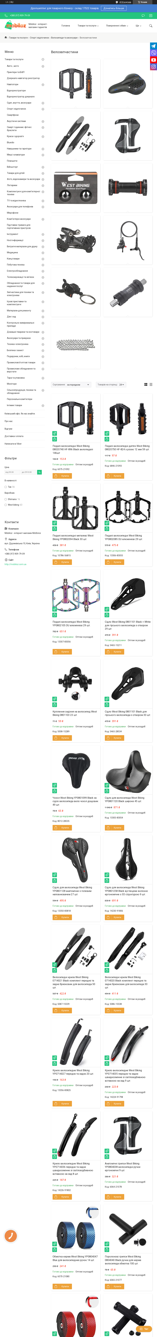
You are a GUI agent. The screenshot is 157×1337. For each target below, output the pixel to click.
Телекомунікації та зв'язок (20, 277)
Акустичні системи (16, 121)
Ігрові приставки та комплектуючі (16, 303)
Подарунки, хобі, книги (18, 356)
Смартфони (13, 115)
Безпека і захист (15, 350)
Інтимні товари (14, 405)
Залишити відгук (143, 15)
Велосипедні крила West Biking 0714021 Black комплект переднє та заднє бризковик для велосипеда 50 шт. (74, 982)
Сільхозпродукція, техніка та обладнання (21, 391)
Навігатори (12, 84)
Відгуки (8, 429)
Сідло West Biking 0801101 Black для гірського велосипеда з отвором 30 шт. (128, 713)
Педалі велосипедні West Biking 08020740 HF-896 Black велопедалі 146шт (73, 449)
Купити (65, 476)
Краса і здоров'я (15, 136)
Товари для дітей (15, 173)
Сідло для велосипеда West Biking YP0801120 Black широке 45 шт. (124, 799)
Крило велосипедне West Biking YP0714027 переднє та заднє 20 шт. (73, 1072)
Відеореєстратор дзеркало (21, 96)
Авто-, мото (13, 66)
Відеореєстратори (16, 90)
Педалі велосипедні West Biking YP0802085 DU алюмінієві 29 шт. (124, 537)
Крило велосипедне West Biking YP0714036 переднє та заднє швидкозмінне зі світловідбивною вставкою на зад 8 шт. (73, 1168)
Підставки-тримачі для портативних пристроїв (19, 226)
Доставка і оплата (14, 436)
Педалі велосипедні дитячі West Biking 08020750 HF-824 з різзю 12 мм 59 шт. (127, 448)
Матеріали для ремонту (19, 310)
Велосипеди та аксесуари (64, 37)
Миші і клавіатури (16, 154)
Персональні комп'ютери (19, 399)
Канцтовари (13, 258)
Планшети (12, 161)
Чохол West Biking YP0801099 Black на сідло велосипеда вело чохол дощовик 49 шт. (75, 801)
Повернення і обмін (116, 25)
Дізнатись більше (113, 8)
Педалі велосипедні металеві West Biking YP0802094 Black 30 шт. (73, 537)
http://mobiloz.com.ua (15, 564)
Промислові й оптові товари (21, 362)
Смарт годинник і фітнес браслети (19, 128)
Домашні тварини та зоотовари (23, 332)
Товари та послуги (87, 25)
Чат (144, 1329)
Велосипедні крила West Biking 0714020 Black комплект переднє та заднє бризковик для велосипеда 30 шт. (126, 982)
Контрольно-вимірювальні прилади (20, 324)
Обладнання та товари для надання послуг (21, 284)
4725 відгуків (125, 2)
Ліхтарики (12, 185)
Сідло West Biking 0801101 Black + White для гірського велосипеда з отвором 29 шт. (128, 625)
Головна (66, 25)
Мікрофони (12, 213)
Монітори (12, 384)
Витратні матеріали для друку (22, 246)
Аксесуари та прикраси (19, 338)
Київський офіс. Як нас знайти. (20, 413)
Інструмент (12, 234)
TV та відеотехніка (16, 200)
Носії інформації (15, 240)
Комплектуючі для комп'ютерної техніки (23, 193)
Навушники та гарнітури (19, 148)
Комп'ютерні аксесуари (19, 219)
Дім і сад (11, 316)
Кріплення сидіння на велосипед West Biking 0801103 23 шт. (75, 713)
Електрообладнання (17, 271)
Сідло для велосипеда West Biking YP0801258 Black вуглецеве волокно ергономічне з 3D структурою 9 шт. (126, 891)
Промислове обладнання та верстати (21, 370)
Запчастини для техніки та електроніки (20, 294)
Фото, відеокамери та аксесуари (23, 179)
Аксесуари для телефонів (20, 206)
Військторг (12, 167)
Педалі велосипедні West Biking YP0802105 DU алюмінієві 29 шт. (71, 623)
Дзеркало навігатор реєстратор (23, 78)
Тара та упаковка (16, 378)
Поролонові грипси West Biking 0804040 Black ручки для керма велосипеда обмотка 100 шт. (123, 1260)
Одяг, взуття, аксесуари (19, 103)
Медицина (12, 252)
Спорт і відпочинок (39, 37)
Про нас (9, 421)
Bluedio (10, 142)
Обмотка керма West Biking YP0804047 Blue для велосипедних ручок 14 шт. (75, 1258)
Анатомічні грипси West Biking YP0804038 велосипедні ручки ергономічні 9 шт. (122, 1167)
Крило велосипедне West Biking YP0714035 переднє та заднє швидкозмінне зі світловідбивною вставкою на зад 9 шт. (125, 1075)
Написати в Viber (13, 444)
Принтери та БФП (15, 72)
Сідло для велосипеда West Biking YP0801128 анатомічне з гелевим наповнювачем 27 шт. (72, 891)
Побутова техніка (15, 264)
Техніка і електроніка (17, 344)
